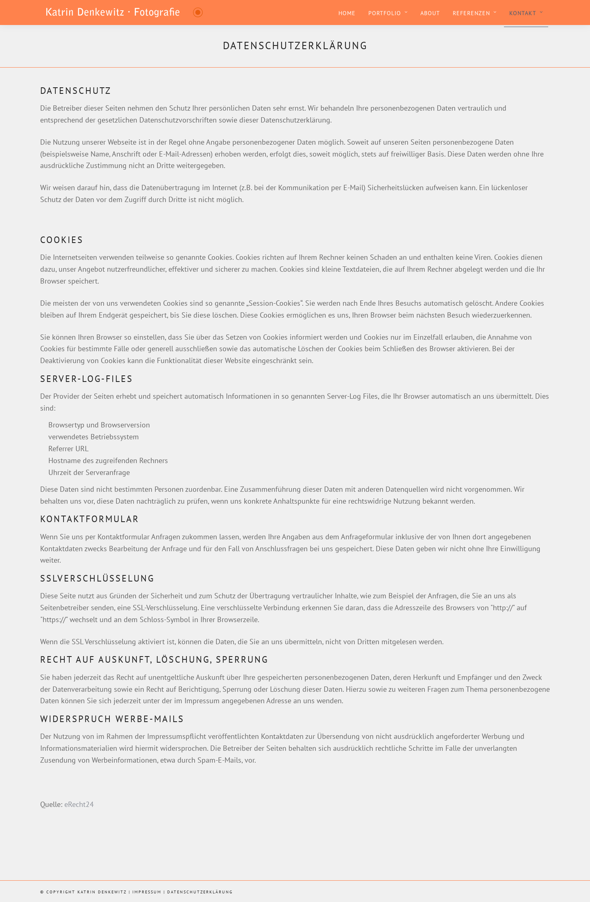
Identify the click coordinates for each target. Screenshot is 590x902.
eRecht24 (79, 804)
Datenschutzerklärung (200, 892)
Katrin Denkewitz (102, 892)
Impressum (146, 892)
